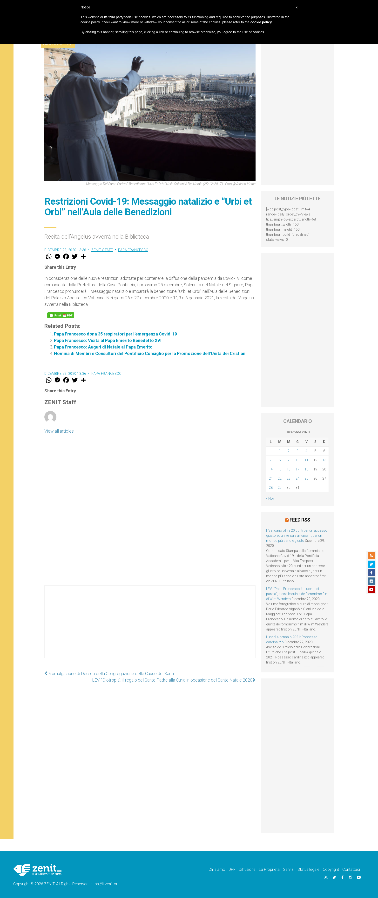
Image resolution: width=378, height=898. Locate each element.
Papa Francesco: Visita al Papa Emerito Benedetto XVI (108, 340)
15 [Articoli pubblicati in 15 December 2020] (280, 469)
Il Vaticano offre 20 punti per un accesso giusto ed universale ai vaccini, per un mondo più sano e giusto (296, 536)
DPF (232, 869)
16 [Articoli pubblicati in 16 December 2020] (288, 469)
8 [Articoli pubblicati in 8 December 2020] (280, 460)
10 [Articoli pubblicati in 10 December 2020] (297, 460)
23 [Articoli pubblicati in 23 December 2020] (288, 478)
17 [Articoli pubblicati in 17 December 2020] (297, 469)
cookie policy (261, 22)
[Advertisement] (150, 626)
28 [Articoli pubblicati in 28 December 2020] (271, 487)
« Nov (270, 498)
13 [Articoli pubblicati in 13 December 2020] (324, 460)
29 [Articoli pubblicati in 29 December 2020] (280, 487)
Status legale (308, 869)
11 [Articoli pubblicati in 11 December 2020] (306, 460)
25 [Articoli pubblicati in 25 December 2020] (306, 478)
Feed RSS (300, 520)
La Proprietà (269, 869)
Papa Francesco (133, 250)
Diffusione (247, 869)
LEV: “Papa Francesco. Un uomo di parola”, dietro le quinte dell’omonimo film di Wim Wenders (297, 594)
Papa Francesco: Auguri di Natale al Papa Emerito (103, 346)
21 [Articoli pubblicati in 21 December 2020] (271, 478)
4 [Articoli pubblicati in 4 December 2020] (306, 451)
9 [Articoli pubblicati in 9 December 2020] (289, 460)
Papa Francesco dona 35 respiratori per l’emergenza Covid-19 (115, 333)
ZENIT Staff (102, 250)
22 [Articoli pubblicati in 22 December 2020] (280, 478)
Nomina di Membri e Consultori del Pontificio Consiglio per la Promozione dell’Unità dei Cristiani (150, 353)
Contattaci (351, 869)
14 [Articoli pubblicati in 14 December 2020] (271, 469)
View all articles (59, 431)
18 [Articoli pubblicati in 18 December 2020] (306, 469)
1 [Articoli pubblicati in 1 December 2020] (280, 451)
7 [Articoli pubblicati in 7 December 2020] (271, 460)
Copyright (331, 869)
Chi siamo (217, 869)
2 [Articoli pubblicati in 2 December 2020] (289, 451)
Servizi (288, 869)
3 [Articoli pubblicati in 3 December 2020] (297, 451)
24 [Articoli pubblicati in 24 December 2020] (297, 478)
